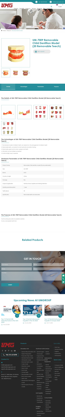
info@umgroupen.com (58, 2)
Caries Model (24, 364)
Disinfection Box (40, 383)
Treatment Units (40, 348)
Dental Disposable (48, 406)
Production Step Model (27, 356)
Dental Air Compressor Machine (39, 366)
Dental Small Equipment (48, 370)
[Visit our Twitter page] (5, 350)
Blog (44, 9)
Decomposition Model (26, 374)
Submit (10, 284)
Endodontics (57, 353)
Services (34, 9)
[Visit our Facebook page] (2, 350)
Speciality (21, 9)
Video (56, 380)
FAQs (55, 378)
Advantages (23, 86)
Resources (39, 9)
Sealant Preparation (26, 354)
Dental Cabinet (47, 352)
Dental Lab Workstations (39, 401)
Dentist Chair (39, 374)
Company (28, 9)
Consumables (48, 397)
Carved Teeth (24, 372)
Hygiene (56, 351)
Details (8, 86)
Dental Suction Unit (40, 371)
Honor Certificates (58, 367)
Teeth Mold (24, 378)
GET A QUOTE (39, 52)
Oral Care (57, 347)
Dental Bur (48, 401)
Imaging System (38, 407)
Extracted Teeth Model (27, 362)
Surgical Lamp (40, 356)
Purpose (56, 86)
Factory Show (57, 369)
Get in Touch (32, 258)
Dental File (48, 403)
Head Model (24, 368)
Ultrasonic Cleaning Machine (38, 386)
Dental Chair (39, 358)
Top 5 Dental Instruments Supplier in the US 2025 (31, 319)
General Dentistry (58, 349)
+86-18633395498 (42, 2)
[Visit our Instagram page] (8, 350)
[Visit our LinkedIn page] (12, 350)
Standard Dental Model (17, 30)
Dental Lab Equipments (39, 397)
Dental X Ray (39, 411)
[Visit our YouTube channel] (15, 350)
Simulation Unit (25, 348)
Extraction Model (25, 366)
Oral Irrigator (48, 377)
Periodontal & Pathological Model (28, 381)
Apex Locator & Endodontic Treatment (48, 390)
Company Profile (58, 365)
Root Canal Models (26, 376)
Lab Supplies (39, 393)
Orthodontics (57, 355)
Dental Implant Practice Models (27, 385)
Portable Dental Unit (40, 361)
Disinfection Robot (39, 379)
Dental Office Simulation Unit (28, 352)
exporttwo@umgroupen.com (8, 369)
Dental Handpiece (48, 374)
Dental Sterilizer (40, 376)
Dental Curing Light (48, 380)
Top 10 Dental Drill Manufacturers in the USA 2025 (9, 320)
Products (16, 9)
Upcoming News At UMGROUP (32, 300)
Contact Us (49, 9)
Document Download (57, 374)
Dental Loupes (47, 384)
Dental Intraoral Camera (40, 414)
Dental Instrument (48, 365)
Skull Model (24, 370)
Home (4, 30)
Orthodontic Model (26, 360)
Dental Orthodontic (48, 410)
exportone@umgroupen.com (8, 367)
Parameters (40, 86)
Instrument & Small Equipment (48, 359)
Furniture (47, 348)
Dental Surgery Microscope (40, 352)
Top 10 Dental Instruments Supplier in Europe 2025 (53, 319)
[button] (2, 73)
